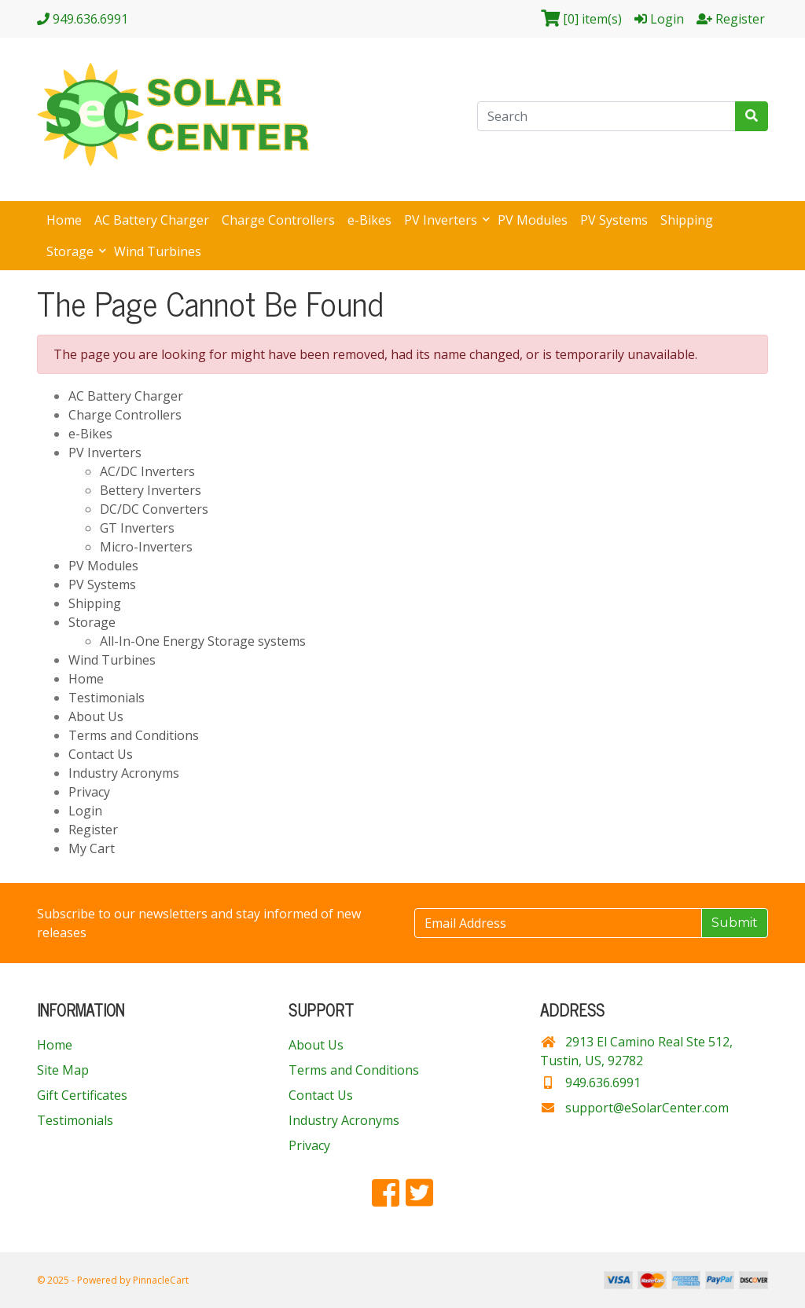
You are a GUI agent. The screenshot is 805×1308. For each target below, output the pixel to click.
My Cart (91, 848)
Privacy (89, 792)
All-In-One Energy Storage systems (203, 641)
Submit (734, 922)
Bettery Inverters (150, 490)
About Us (95, 716)
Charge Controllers (278, 220)
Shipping (686, 220)
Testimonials (106, 697)
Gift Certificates (82, 1095)
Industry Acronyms (123, 773)
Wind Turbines (157, 251)
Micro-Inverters (146, 546)
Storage (71, 251)
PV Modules (533, 220)
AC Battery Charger (151, 220)
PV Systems (614, 220)
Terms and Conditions (133, 735)
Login (85, 810)
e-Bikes (369, 220)
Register (93, 829)
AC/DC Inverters (147, 471)
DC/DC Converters (154, 509)
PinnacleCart (161, 1280)
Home (64, 220)
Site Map (63, 1070)
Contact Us (100, 754)
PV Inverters (442, 220)
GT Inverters (137, 528)
